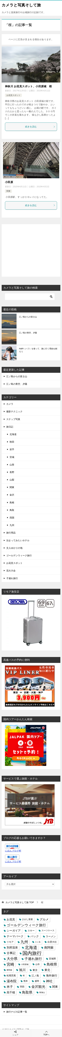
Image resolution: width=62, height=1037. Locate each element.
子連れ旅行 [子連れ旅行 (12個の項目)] (33, 959)
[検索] (30, 296)
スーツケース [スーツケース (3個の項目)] (47, 930)
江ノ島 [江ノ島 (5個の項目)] (35, 975)
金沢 (12, 494)
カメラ (9, 404)
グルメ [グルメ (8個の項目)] (44, 919)
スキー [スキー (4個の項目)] (31, 930)
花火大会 (11, 570)
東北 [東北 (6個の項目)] (47, 969)
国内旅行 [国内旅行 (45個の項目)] (32, 953)
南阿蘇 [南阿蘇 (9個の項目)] (49, 947)
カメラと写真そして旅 (21, 5)
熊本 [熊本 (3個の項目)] (25, 981)
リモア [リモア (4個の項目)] (10, 942)
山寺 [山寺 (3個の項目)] (37, 964)
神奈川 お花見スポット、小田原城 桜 (28, 86)
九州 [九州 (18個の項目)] (24, 942)
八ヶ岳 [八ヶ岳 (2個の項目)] (38, 942)
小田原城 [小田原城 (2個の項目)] (24, 964)
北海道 (13, 434)
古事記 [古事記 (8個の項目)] (11, 953)
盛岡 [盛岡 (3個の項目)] (37, 981)
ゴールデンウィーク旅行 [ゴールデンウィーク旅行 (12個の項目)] (26, 925)
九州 (12, 525)
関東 (8, 191)
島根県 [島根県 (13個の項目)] (52, 964)
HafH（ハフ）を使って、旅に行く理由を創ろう (38, 350)
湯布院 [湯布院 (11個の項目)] (12, 981)
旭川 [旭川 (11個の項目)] (22, 970)
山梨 (12, 479)
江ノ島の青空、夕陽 (28, 333)
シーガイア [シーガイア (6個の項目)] (14, 930)
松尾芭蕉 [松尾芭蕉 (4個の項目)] (11, 975)
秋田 (12, 442)
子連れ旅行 (12, 578)
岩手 (12, 449)
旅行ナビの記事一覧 (16, 1011)
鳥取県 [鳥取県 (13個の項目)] (27, 992)
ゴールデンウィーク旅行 (19, 555)
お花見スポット (13, 95)
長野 (12, 472)
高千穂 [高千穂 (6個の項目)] (11, 992)
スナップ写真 (13, 419)
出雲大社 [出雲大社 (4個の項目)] (52, 942)
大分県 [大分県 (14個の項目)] (12, 959)
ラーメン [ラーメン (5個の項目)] (51, 936)
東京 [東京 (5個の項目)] (35, 970)
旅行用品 (11, 532)
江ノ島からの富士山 (28, 317)
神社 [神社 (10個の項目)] (49, 981)
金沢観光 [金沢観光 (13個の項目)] (38, 987)
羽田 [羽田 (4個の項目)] (22, 986)
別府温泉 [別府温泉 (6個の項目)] (12, 947)
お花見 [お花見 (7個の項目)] (11, 919)
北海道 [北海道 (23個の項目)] (31, 947)
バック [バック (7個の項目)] (34, 936)
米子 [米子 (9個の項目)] (10, 986)
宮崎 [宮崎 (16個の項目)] (10, 964)
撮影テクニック (14, 411)
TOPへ (46, 1033)
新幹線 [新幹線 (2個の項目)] (9, 970)
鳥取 (12, 510)
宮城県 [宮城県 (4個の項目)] (52, 958)
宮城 (12, 457)
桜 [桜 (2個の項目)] (24, 975)
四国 (12, 517)
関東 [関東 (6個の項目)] (55, 986)
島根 (12, 502)
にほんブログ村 (13, 850)
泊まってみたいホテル (17, 540)
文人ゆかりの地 (14, 548)
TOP (19, 902)
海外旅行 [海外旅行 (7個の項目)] (51, 975)
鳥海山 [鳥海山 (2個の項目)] (42, 992)
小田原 (9, 182)
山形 (12, 464)
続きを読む (40, 126)
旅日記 (9, 426)
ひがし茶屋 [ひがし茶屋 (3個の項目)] (27, 919)
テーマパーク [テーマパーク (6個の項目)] (15, 936)
